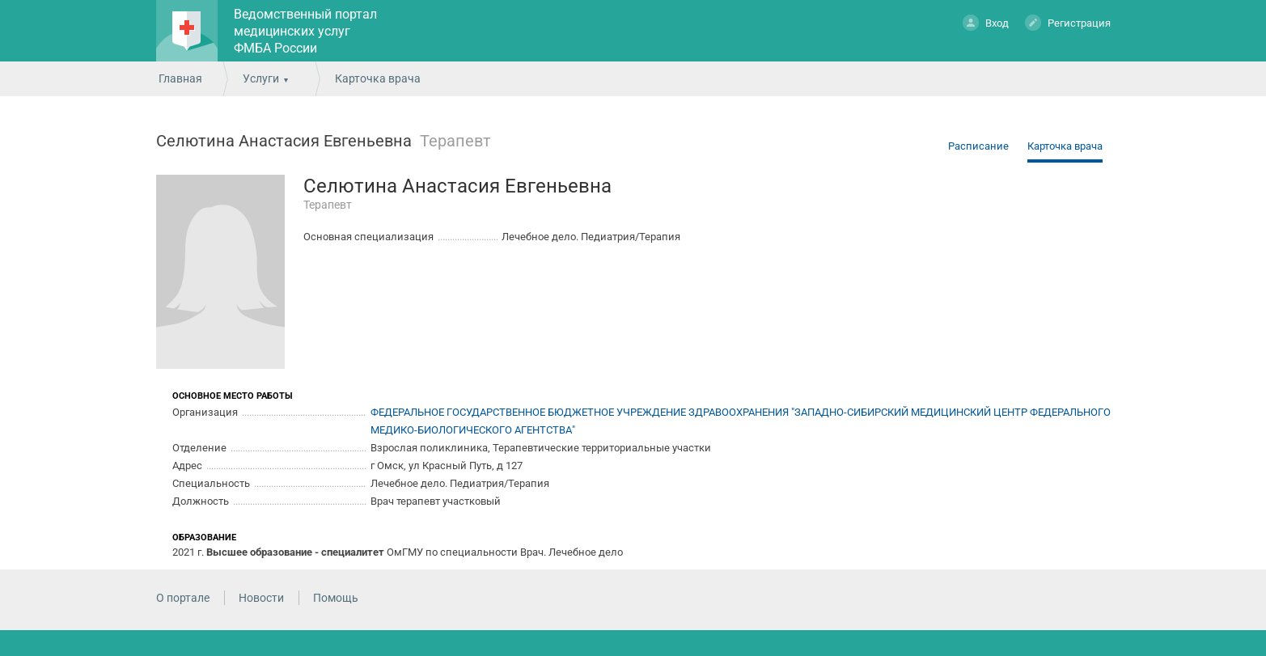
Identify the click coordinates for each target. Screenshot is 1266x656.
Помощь (335, 597)
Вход (986, 22)
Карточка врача (1065, 146)
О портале (183, 597)
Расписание (978, 146)
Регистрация (1068, 22)
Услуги (261, 78)
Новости (261, 597)
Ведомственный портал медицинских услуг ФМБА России (305, 31)
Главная (180, 78)
